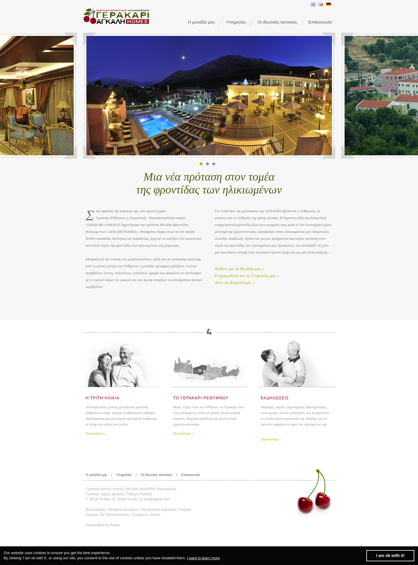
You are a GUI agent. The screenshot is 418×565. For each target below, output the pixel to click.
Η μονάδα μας (201, 22)
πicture (154, 515)
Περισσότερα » (96, 434)
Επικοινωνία (320, 22)
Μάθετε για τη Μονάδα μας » (240, 268)
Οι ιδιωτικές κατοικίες (277, 22)
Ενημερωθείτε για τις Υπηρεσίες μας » (247, 275)
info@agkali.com (157, 499)
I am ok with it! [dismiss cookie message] (390, 555)
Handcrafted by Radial (103, 525)
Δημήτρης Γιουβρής (176, 510)
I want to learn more (203, 558)
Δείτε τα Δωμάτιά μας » (235, 282)
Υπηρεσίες (236, 22)
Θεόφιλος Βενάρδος (123, 510)
